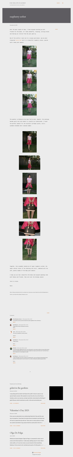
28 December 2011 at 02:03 (20, 331)
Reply (14, 322)
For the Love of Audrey (18, 3)
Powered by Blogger (36, 452)
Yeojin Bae (18, 40)
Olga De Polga (16, 432)
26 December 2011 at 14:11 (23, 324)
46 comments (16, 403)
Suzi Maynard (15, 324)
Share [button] (56, 29)
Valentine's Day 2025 (19, 410)
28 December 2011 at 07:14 (23, 339)
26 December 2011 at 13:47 (27, 319)
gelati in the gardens (19, 387)
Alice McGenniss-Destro (17, 319)
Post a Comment (16, 425)
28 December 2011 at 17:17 (23, 356)
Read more (43, 403)
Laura (14, 331)
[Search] (58, 3)
